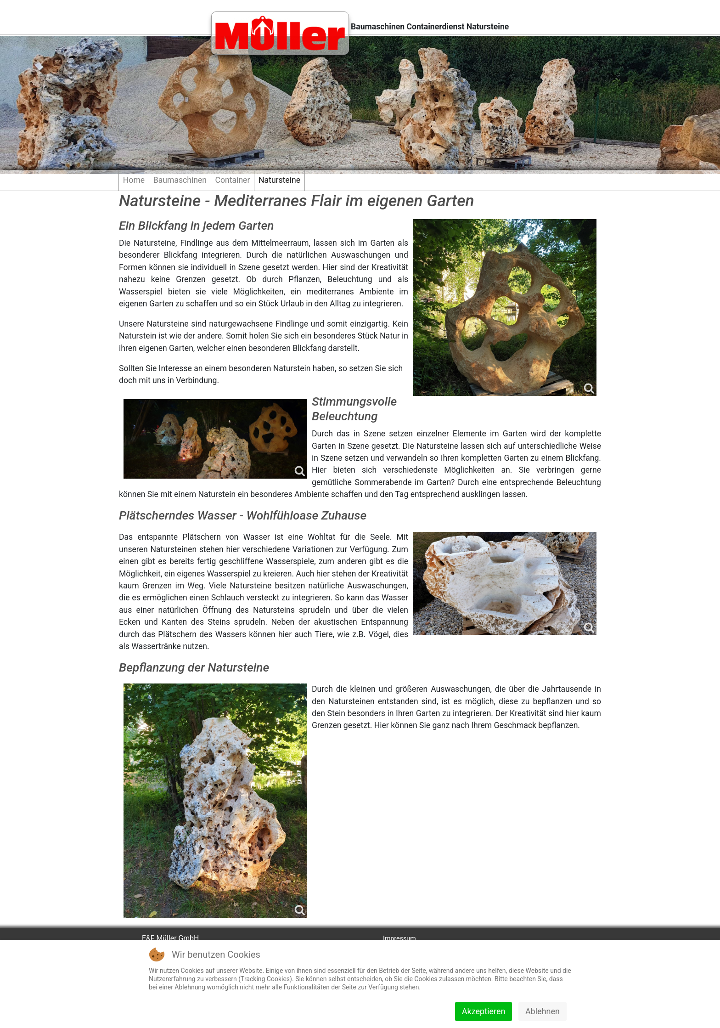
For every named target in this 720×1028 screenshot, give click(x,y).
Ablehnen (542, 1011)
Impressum (399, 938)
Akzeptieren (484, 1011)
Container (232, 180)
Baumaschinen (180, 180)
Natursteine (279, 180)
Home (134, 180)
